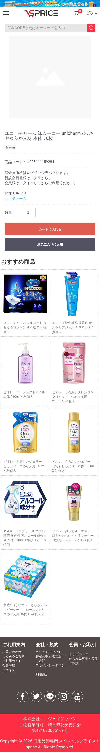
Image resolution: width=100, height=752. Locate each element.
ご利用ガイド (11, 661)
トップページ (78, 654)
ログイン (8, 670)
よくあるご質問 (13, 656)
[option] (50, 77)
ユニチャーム (15, 199)
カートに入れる (50, 229)
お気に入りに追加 (50, 244)
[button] (6, 13)
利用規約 (42, 674)
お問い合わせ (11, 652)
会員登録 (8, 665)
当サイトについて (48, 652)
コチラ (35, 178)
